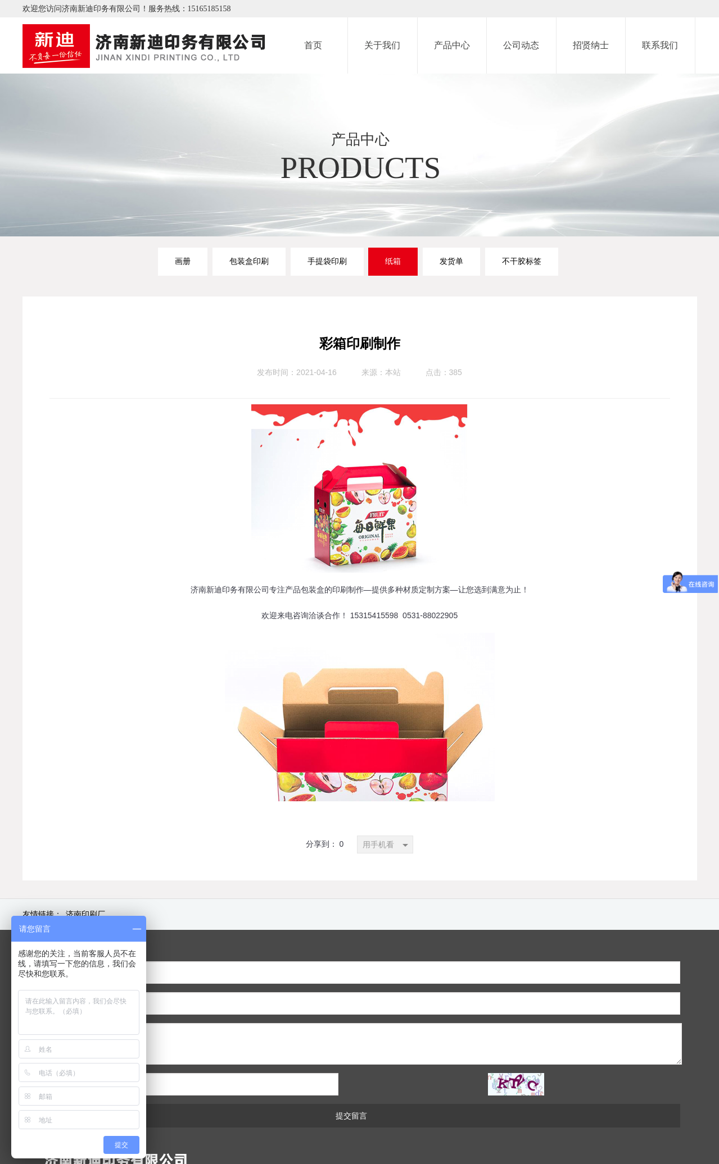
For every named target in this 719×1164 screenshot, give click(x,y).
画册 (183, 261)
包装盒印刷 (249, 261)
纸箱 (393, 261)
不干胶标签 (521, 261)
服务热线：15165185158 (189, 8)
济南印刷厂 (85, 914)
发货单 (451, 261)
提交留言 (266, 1053)
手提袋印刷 (327, 261)
